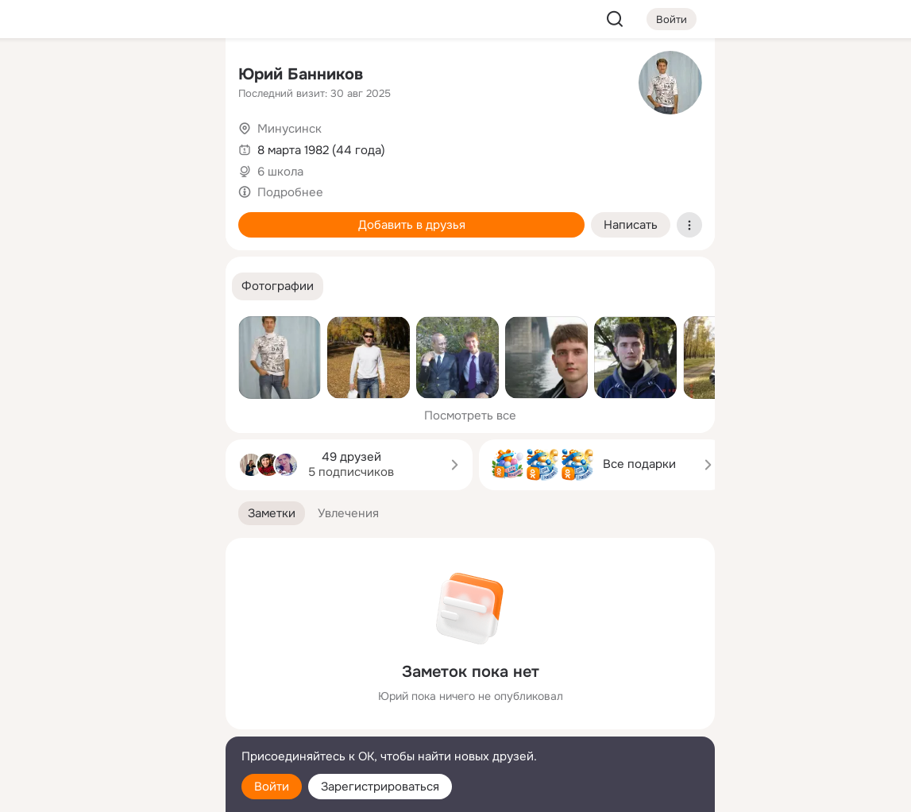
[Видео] (178, 146)
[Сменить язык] (108, 723)
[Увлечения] (108, 76)
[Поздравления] (108, 216)
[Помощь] (38, 286)
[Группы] (178, 76)
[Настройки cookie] (108, 791)
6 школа (280, 172)
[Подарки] (38, 216)
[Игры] (178, 216)
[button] (277, 286)
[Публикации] (38, 146)
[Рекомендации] (108, 286)
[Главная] (38, 76)
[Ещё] (108, 689)
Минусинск (289, 129)
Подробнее (290, 192)
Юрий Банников (300, 74)
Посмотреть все (470, 415)
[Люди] (108, 146)
